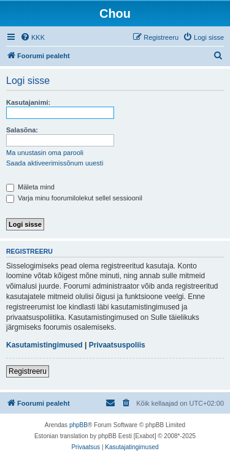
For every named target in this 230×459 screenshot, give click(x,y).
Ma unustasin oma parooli (44, 152)
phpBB (78, 425)
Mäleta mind (30, 187)
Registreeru (28, 371)
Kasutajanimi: (28, 102)
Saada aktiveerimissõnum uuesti (54, 163)
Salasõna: (22, 130)
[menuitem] (32, 37)
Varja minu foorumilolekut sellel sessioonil (74, 198)
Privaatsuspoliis (117, 345)
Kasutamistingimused (44, 345)
